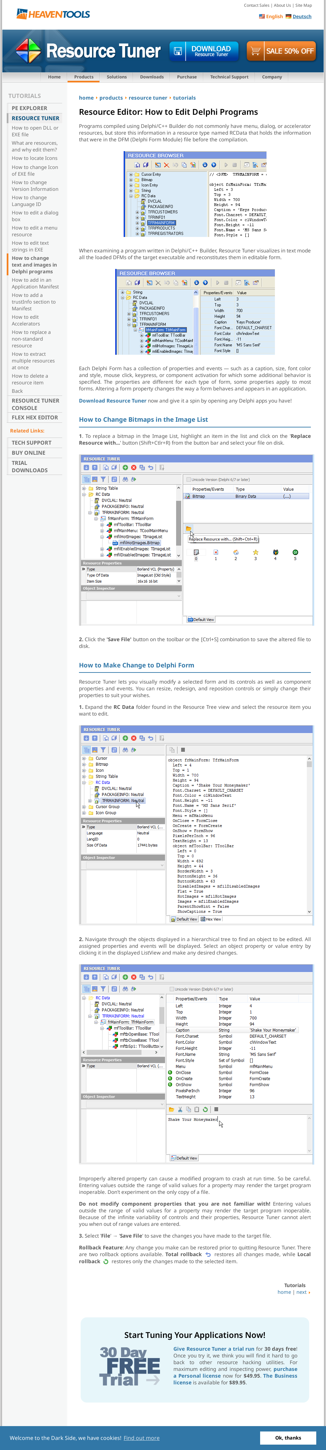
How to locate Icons (34, 157)
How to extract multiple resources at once (33, 360)
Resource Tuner (35, 118)
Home (54, 77)
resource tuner (148, 97)
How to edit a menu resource (34, 231)
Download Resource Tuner (113, 400)
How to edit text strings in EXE (30, 246)
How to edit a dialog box (35, 215)
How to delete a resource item (30, 379)
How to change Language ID (29, 200)
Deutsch (302, 16)
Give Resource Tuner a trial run (213, 1348)
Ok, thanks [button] (288, 1438)
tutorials (184, 97)
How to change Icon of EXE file (35, 170)
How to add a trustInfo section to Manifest (34, 301)
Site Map (303, 5)
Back (17, 390)
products (111, 97)
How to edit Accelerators (26, 320)
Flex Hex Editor (35, 417)
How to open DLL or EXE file (35, 131)
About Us (282, 5)
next (301, 1291)
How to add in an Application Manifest (35, 283)
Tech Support (31, 442)
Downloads (152, 77)
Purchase (187, 77)
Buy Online (28, 452)
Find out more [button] (142, 1438)
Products (83, 77)
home (86, 97)
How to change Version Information (35, 185)
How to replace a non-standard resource (31, 339)
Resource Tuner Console (35, 404)
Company (272, 77)
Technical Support (229, 77)
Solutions (117, 77)
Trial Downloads (30, 466)
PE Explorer (29, 108)
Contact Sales (257, 5)
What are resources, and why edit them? (35, 146)
